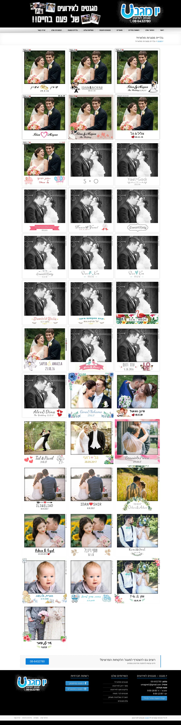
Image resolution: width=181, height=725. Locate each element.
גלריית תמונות (73, 30)
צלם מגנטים (123, 701)
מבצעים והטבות (105, 30)
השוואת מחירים (133, 30)
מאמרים (119, 30)
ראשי (162, 30)
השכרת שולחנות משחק (118, 697)
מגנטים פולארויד (121, 682)
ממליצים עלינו (88, 30)
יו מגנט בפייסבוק (77, 683)
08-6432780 (37, 661)
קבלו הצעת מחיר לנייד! (154, 698)
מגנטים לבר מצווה (120, 693)
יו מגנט (147, 718)
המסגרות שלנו (56, 30)
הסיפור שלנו (149, 30)
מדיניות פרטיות (27, 718)
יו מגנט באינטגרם (77, 689)
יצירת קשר (41, 30)
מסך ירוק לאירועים (120, 686)
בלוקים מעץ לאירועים (119, 689)
